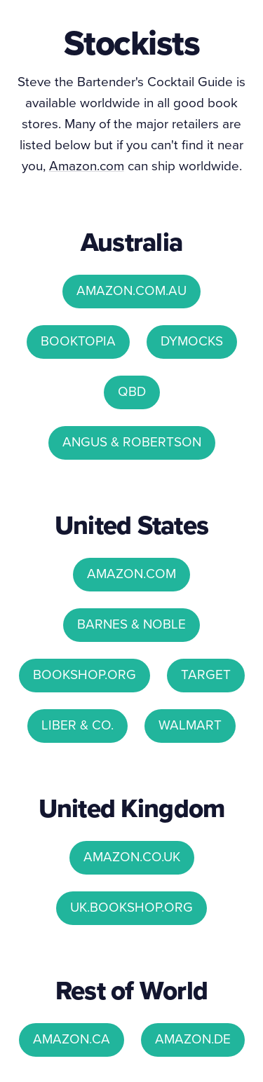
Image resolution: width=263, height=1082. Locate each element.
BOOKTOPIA (78, 341)
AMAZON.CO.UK (131, 857)
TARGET (206, 674)
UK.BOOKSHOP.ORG (131, 907)
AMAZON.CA (71, 1039)
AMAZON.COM (131, 573)
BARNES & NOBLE (131, 624)
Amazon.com (86, 166)
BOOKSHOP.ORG (84, 674)
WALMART (190, 725)
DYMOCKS (192, 341)
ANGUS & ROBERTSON (131, 442)
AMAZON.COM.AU (131, 290)
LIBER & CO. (77, 725)
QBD (132, 391)
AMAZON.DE (193, 1039)
